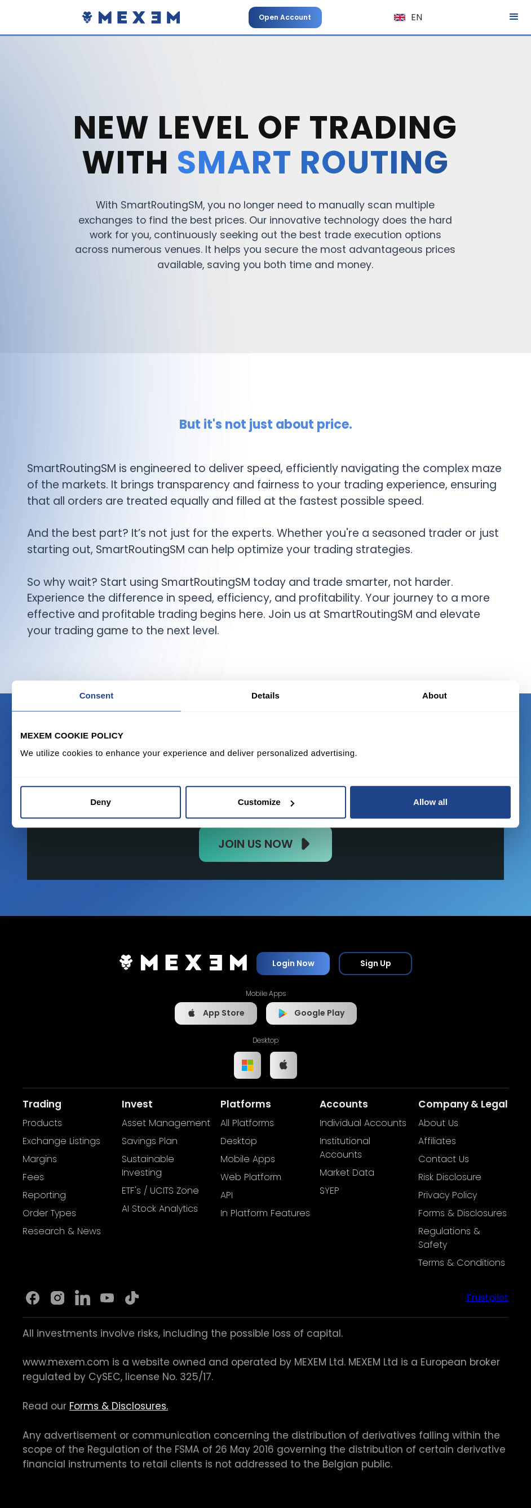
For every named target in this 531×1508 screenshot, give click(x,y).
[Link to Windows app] (247, 1065)
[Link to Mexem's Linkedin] (82, 1298)
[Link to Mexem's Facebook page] (33, 1298)
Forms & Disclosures (462, 1213)
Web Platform (250, 1177)
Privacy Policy (447, 1195)
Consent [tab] (96, 695)
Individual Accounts (363, 1122)
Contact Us (443, 1159)
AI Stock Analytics (160, 1208)
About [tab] (434, 695)
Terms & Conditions (461, 1262)
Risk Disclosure (449, 1177)
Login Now (293, 963)
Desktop (238, 1141)
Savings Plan (150, 1141)
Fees (33, 1177)
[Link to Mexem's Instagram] (57, 1298)
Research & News (62, 1231)
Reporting (44, 1195)
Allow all (430, 802)
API (226, 1195)
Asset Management (166, 1122)
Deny (100, 802)
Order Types (49, 1213)
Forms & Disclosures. (118, 1406)
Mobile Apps (247, 1159)
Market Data (347, 1172)
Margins (40, 1159)
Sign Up (375, 963)
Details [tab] (265, 695)
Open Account (285, 17)
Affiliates (437, 1141)
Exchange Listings (61, 1141)
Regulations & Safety (449, 1238)
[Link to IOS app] (283, 1065)
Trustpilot (487, 1297)
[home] (131, 17)
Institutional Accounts (345, 1148)
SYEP (329, 1190)
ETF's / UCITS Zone (160, 1190)
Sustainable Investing (148, 1166)
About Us (438, 1122)
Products (42, 1122)
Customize (266, 802)
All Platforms (247, 1122)
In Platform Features (265, 1213)
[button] (408, 17)
